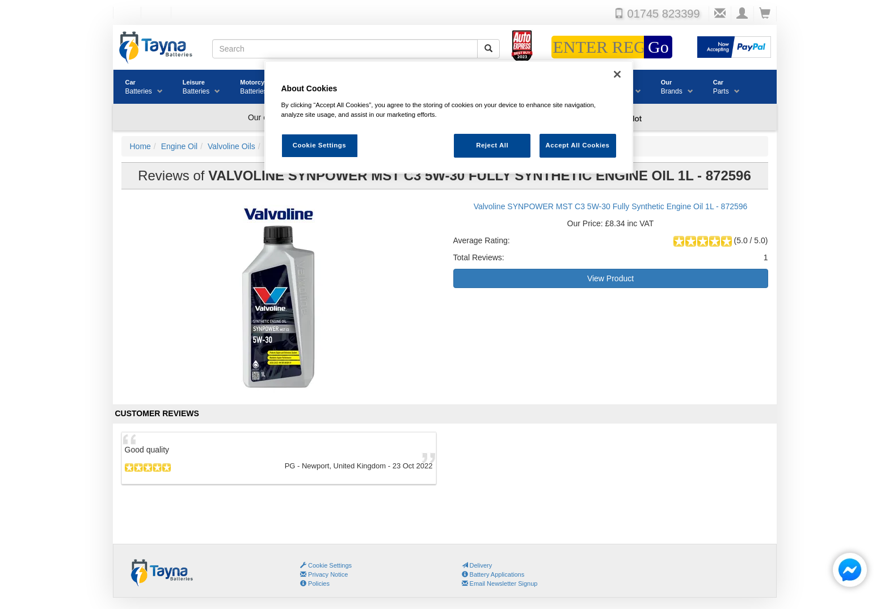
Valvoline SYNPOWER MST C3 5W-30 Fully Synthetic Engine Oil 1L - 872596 (611, 206)
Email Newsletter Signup (500, 583)
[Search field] (345, 48)
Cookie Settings (330, 565)
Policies (315, 583)
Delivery (477, 565)
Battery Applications (493, 574)
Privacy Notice (324, 574)
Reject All (492, 145)
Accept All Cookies (578, 145)
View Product (610, 278)
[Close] (617, 74)
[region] (448, 117)
